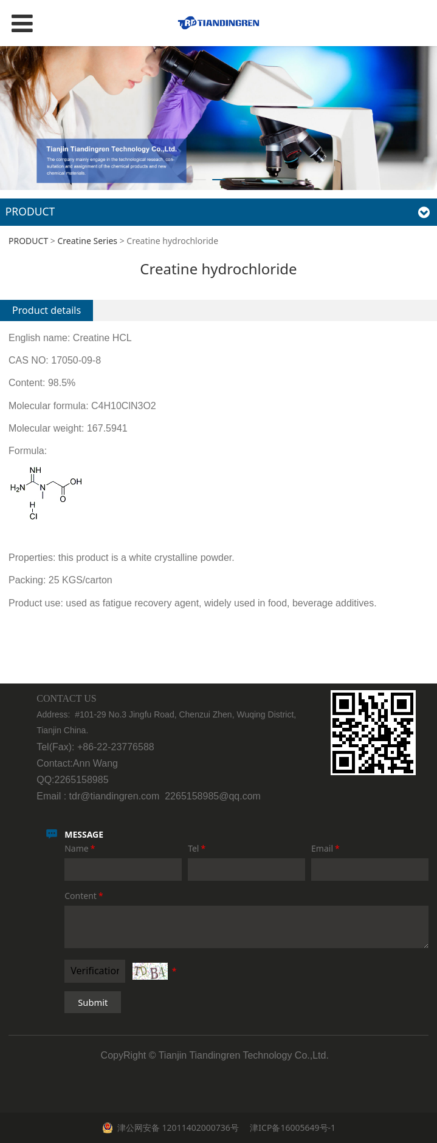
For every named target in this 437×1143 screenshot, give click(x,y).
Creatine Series (88, 240)
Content (84, 895)
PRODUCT (28, 240)
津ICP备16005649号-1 (291, 1127)
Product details (46, 310)
